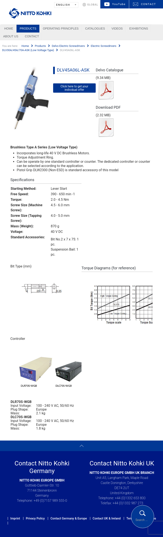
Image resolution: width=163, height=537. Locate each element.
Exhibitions (138, 28)
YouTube (119, 4)
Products (28, 28)
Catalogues (95, 28)
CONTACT (148, 4)
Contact (32, 36)
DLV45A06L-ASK (73, 70)
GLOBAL (92, 4)
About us (10, 36)
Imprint (15, 518)
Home (8, 28)
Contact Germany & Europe (68, 518)
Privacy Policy (35, 518)
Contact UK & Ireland (107, 518)
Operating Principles (61, 28)
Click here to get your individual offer (74, 88)
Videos (117, 28)
